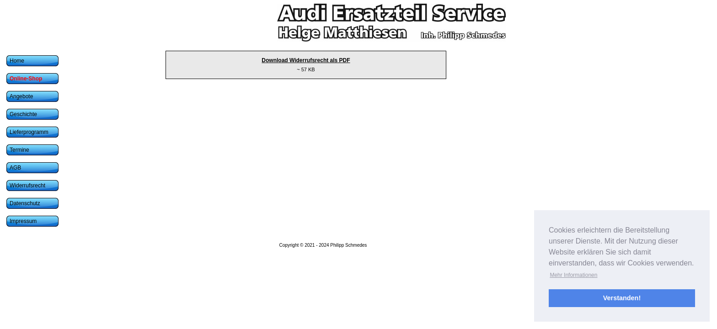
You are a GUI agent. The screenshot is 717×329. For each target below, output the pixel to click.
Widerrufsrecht (27, 185)
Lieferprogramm (29, 132)
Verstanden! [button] (622, 298)
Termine (19, 150)
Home (17, 61)
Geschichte (23, 114)
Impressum (23, 221)
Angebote (21, 96)
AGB (15, 167)
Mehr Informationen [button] (573, 275)
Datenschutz (25, 203)
